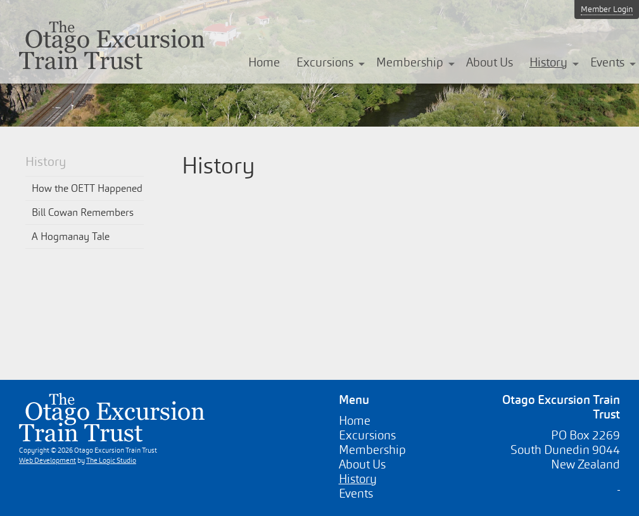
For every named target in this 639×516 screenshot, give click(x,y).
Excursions (324, 62)
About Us (489, 62)
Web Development (47, 460)
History (548, 62)
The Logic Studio (111, 460)
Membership (409, 62)
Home (264, 62)
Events (607, 62)
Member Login (607, 9)
